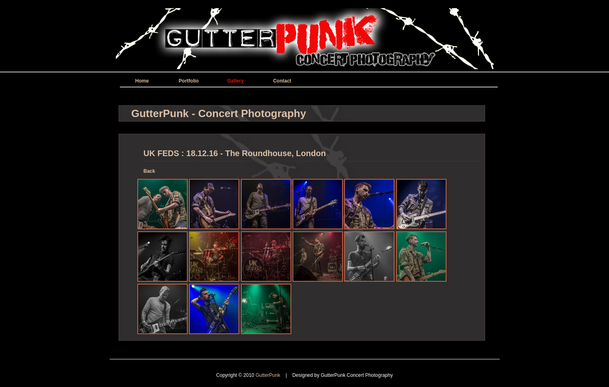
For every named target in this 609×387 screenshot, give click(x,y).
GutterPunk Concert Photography (357, 375)
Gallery (235, 81)
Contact (282, 81)
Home (142, 81)
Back (149, 171)
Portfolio (189, 81)
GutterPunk (269, 375)
